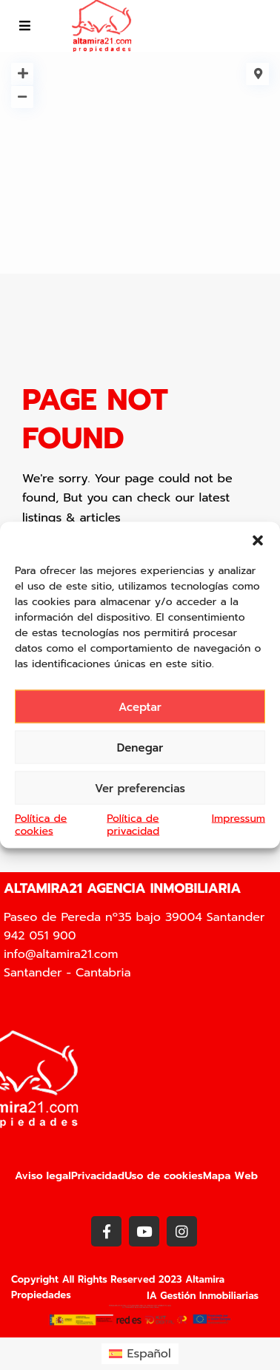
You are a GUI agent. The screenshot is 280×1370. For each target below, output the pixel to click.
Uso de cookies (163, 1176)
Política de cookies (41, 825)
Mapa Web (230, 1176)
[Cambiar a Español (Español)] (140, 1353)
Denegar (140, 747)
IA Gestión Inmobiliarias (203, 1296)
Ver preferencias (140, 788)
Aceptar (140, 706)
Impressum (238, 818)
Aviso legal (43, 1176)
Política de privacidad (133, 825)
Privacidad (97, 1176)
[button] (257, 540)
